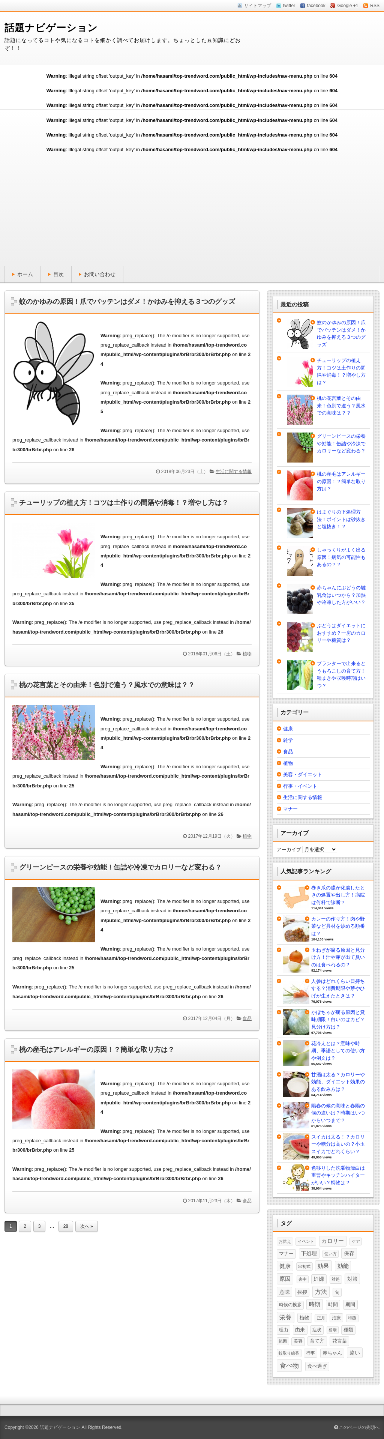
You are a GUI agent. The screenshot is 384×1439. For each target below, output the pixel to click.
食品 (247, 1018)
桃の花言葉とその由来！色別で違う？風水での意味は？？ (107, 685)
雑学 (288, 740)
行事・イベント (300, 786)
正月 (321, 1318)
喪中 (302, 1279)
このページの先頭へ (357, 1427)
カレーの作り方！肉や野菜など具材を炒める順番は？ (338, 926)
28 (65, 1226)
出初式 (304, 1266)
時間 (333, 1304)
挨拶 (302, 1292)
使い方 (330, 1253)
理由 (283, 1329)
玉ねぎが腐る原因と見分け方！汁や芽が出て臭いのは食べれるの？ (338, 957)
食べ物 (289, 1365)
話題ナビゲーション (51, 27)
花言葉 (339, 1341)
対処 (336, 1279)
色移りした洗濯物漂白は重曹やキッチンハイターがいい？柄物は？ (338, 1175)
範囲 (283, 1341)
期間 (350, 1304)
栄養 (285, 1317)
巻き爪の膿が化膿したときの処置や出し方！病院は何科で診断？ (338, 895)
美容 (298, 1341)
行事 (310, 1353)
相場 (332, 1330)
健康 (288, 729)
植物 (247, 653)
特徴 (352, 1318)
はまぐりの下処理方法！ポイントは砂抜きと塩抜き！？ (341, 519)
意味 (284, 1292)
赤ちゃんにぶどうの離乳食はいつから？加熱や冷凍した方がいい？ (341, 595)
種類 (348, 1329)
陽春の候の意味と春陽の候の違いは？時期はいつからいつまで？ (338, 1113)
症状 (316, 1329)
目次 (58, 274)
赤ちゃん (332, 1353)
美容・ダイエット (302, 774)
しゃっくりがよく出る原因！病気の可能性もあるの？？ (341, 557)
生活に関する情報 (234, 471)
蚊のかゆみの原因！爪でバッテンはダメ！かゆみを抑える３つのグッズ (127, 301)
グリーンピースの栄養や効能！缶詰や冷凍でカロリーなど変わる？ (120, 867)
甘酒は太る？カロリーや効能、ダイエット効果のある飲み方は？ (338, 1082)
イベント (306, 1241)
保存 (349, 1253)
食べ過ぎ (317, 1366)
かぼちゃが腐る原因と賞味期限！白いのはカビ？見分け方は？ (338, 1019)
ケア (356, 1241)
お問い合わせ (100, 274)
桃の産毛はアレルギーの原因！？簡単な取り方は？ (96, 1049)
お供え (285, 1241)
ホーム (25, 274)
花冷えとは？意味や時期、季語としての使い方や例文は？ (338, 1051)
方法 (321, 1292)
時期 (314, 1304)
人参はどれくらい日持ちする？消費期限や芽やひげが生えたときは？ (338, 988)
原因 (285, 1278)
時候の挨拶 (290, 1304)
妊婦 (319, 1279)
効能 (343, 1266)
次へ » (86, 1226)
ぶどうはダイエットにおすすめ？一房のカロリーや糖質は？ (341, 633)
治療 (336, 1317)
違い (355, 1353)
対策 (352, 1279)
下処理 (309, 1253)
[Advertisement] (192, 209)
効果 (323, 1266)
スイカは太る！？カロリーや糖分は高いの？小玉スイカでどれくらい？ (338, 1144)
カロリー (332, 1241)
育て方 (317, 1341)
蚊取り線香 (289, 1353)
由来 (300, 1329)
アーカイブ (289, 849)
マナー (290, 809)
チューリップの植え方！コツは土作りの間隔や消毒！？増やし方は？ (123, 502)
